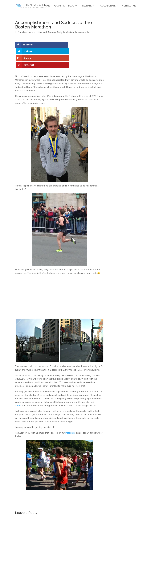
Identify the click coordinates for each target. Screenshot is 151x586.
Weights (61, 32)
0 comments (82, 32)
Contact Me (129, 6)
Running (52, 32)
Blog (71, 6)
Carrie (18, 385)
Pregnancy (87, 6)
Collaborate (107, 6)
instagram (70, 412)
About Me (59, 6)
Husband (42, 32)
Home (47, 6)
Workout (70, 32)
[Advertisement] (59, 277)
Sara (20, 32)
